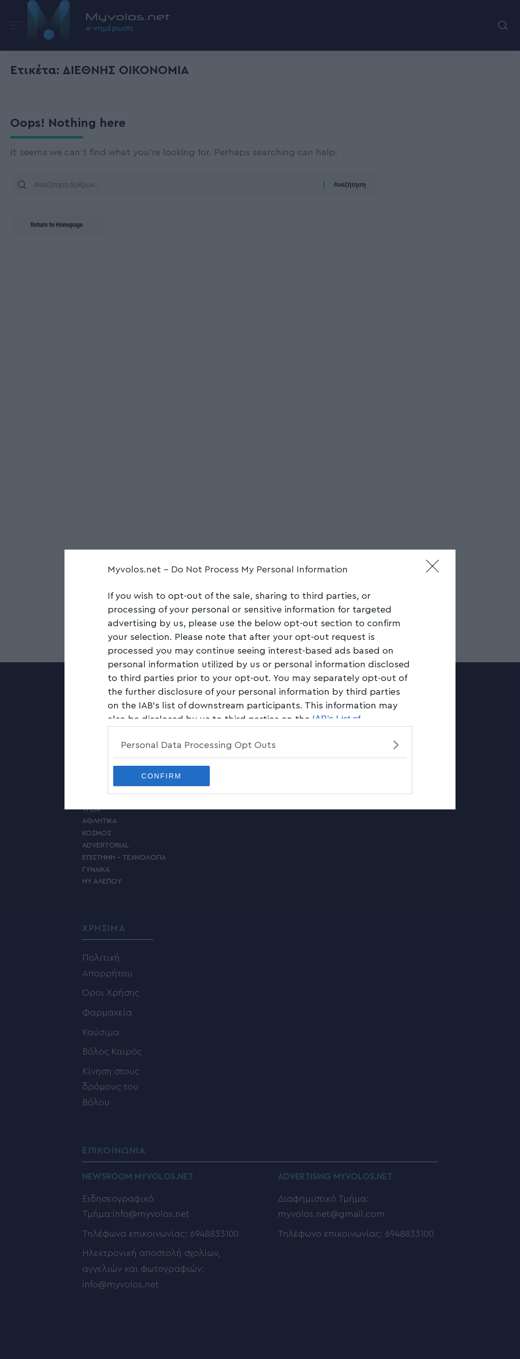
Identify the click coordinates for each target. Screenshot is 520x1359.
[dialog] (260, 679)
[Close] (435, 569)
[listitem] (260, 744)
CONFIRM (161, 775)
